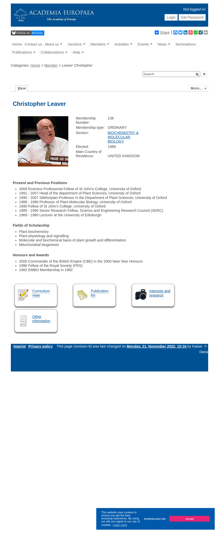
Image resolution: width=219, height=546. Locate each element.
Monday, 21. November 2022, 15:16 (157, 346)
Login (171, 17)
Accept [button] (189, 518)
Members (98, 44)
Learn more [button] (120, 524)
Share (162, 32)
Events (143, 44)
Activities (122, 44)
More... (196, 88)
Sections (75, 44)
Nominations (186, 44)
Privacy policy (40, 346)
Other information (41, 319)
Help (76, 52)
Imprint (19, 346)
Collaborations (52, 52)
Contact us (33, 44)
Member (51, 65)
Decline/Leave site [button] (155, 518)
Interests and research (159, 293)
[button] (197, 74)
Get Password (192, 17)
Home (17, 44)
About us (52, 44)
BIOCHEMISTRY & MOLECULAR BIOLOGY (123, 137)
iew (22, 88)
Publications (22, 52)
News (162, 44)
